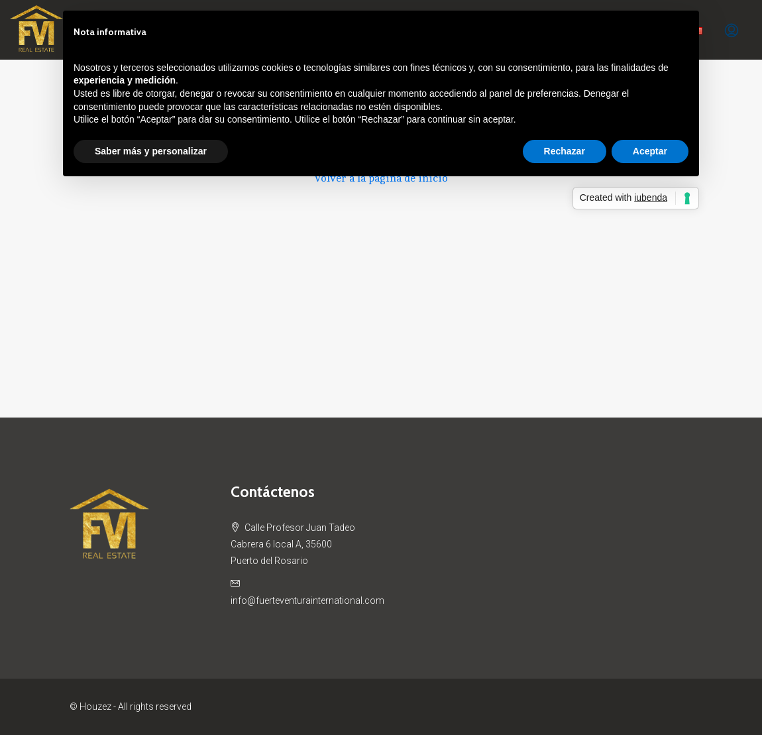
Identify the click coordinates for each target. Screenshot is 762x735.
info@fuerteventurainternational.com (307, 600)
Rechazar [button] (564, 151)
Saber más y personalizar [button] (151, 151)
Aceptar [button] (650, 151)
